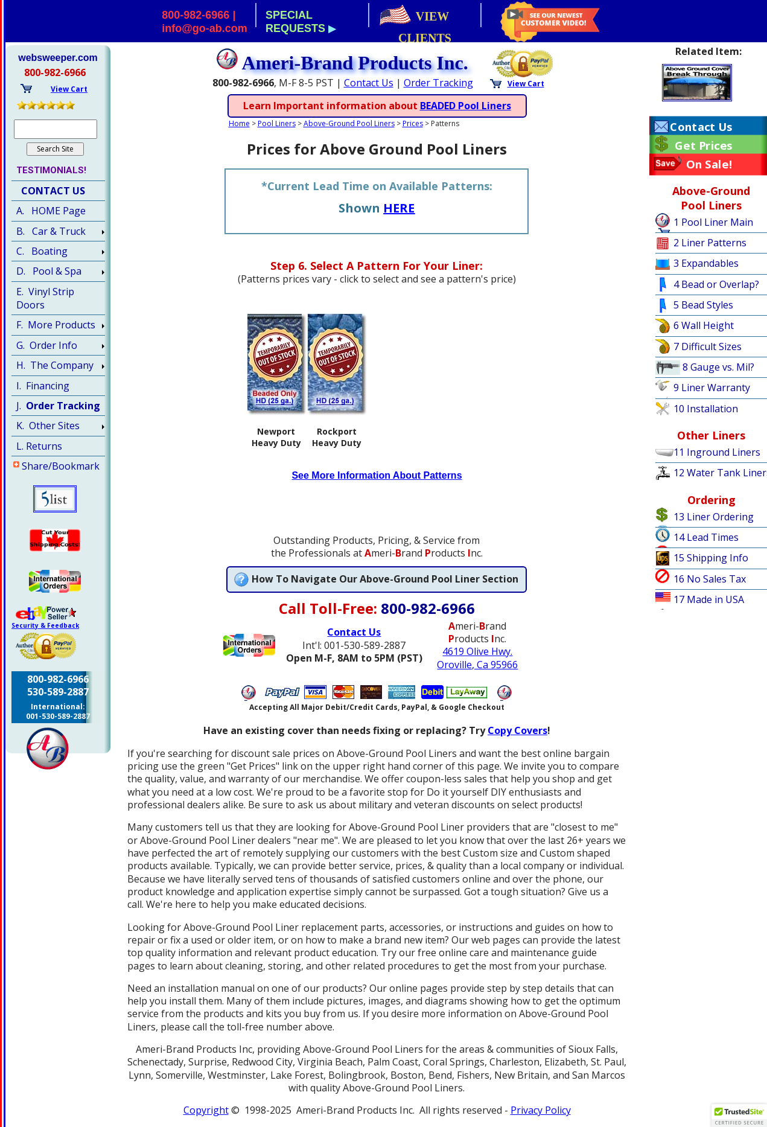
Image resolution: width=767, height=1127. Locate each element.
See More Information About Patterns (376, 475)
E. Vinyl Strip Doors (45, 298)
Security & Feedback (45, 625)
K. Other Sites (48, 425)
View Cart (526, 83)
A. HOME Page (51, 210)
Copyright (206, 1110)
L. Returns (39, 446)
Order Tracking (438, 82)
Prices (413, 123)
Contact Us (368, 82)
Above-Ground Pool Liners (349, 123)
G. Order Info (46, 345)
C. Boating (42, 251)
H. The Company (55, 365)
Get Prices (703, 145)
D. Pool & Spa (48, 271)
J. (58, 405)
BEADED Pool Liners (465, 105)
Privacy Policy (541, 1110)
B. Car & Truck (51, 231)
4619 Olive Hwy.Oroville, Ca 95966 (477, 658)
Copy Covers (517, 730)
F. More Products (55, 324)
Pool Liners (277, 123)
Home (239, 123)
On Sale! (709, 164)
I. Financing (42, 385)
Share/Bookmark (61, 466)
